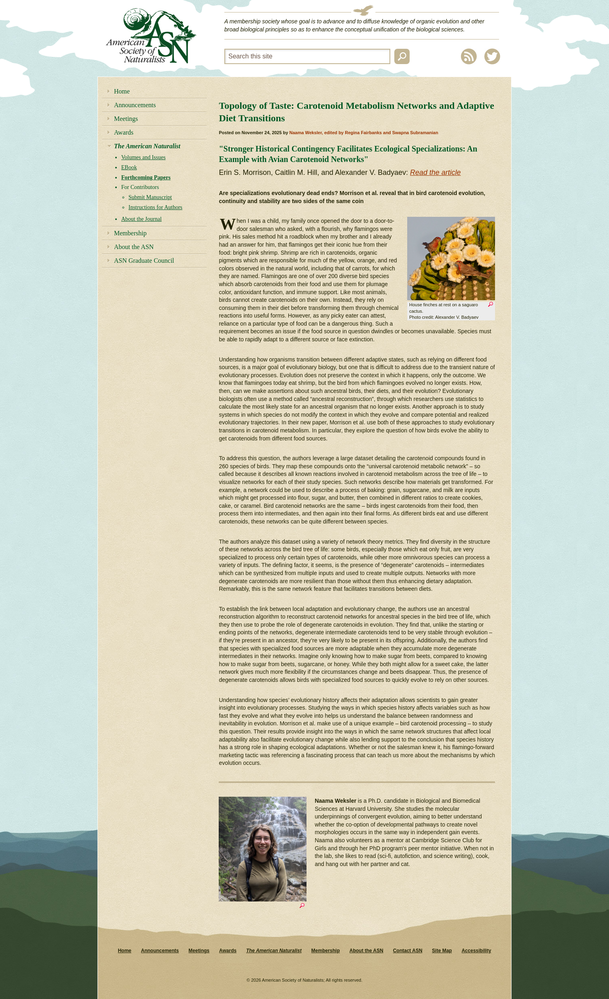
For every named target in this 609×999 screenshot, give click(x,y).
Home (122, 91)
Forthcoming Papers (145, 177)
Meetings (126, 118)
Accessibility (476, 950)
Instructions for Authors (155, 207)
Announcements (135, 105)
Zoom (490, 305)
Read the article (435, 172)
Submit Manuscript (150, 197)
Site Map (442, 950)
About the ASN (134, 246)
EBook (129, 167)
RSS (469, 56)
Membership (130, 233)
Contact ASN (408, 950)
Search (402, 56)
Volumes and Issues (143, 157)
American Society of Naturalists (151, 36)
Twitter (492, 56)
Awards (123, 132)
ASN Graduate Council (144, 260)
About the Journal (141, 219)
